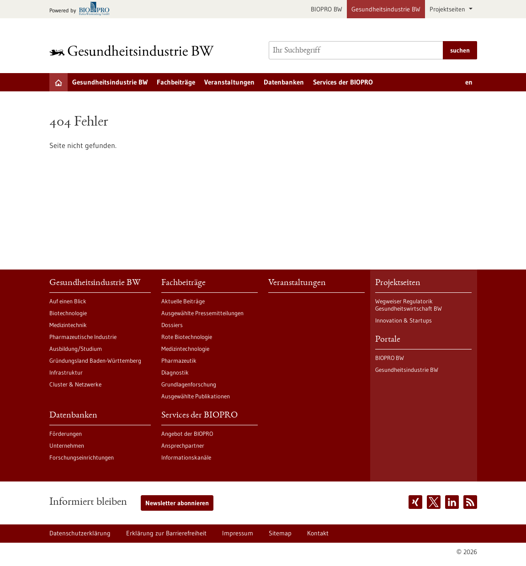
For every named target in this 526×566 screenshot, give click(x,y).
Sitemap (280, 533)
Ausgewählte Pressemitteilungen (202, 313)
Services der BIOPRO (343, 82)
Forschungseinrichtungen (81, 457)
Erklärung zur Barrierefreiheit (166, 533)
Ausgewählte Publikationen (195, 396)
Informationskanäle (186, 457)
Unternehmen (66, 445)
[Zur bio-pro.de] (82, 9)
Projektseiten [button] (448, 9)
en (469, 82)
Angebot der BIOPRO (187, 433)
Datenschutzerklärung (80, 533)
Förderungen (65, 433)
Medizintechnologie (185, 348)
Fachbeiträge (176, 82)
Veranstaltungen (229, 82)
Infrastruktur (66, 372)
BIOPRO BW (326, 9)
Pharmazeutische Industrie (83, 336)
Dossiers (172, 324)
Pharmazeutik (179, 360)
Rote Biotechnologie (186, 336)
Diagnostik (175, 372)
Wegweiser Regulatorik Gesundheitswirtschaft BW (408, 304)
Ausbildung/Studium (75, 348)
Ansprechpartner (182, 445)
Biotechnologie (68, 313)
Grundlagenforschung (188, 384)
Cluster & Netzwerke (75, 384)
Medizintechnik (68, 324)
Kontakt (318, 533)
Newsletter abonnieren (177, 503)
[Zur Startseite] (133, 50)
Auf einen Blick (67, 301)
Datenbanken (284, 82)
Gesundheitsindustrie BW (385, 9)
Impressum (237, 533)
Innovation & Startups (403, 320)
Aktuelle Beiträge (183, 301)
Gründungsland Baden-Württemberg (95, 360)
